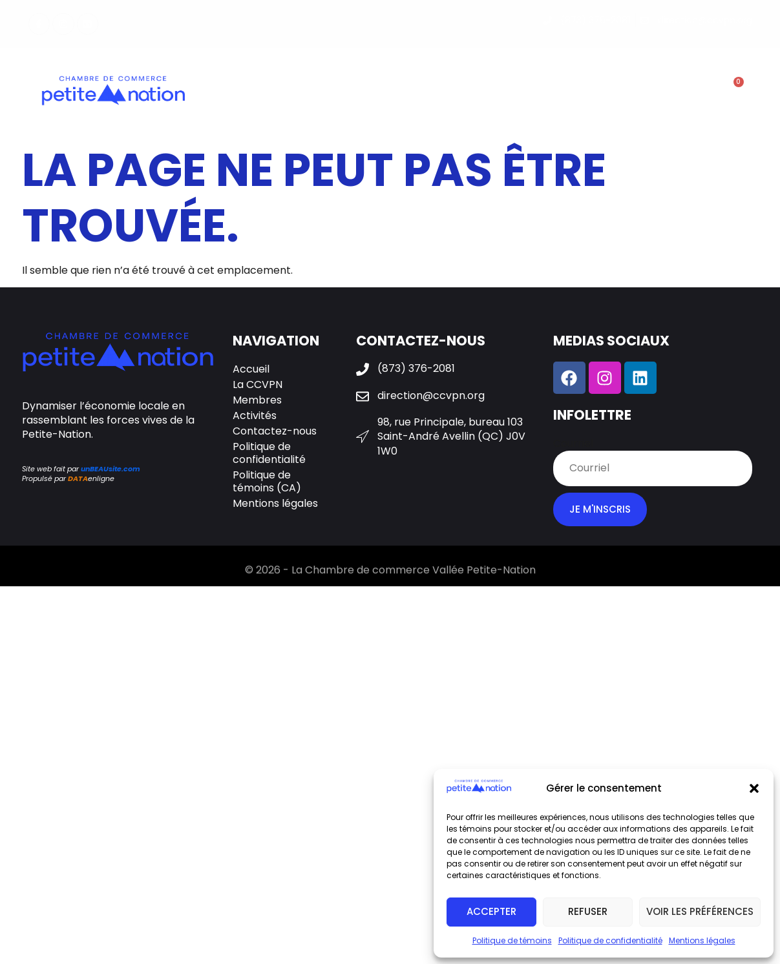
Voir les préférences (700, 911)
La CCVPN (299, 92)
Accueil (251, 369)
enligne (91, 478)
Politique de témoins (512, 940)
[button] (754, 788)
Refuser (587, 911)
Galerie (530, 92)
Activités (461, 92)
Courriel (573, 443)
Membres (380, 92)
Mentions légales (702, 940)
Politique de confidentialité (610, 940)
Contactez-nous (622, 92)
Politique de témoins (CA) (267, 481)
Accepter (491, 911)
